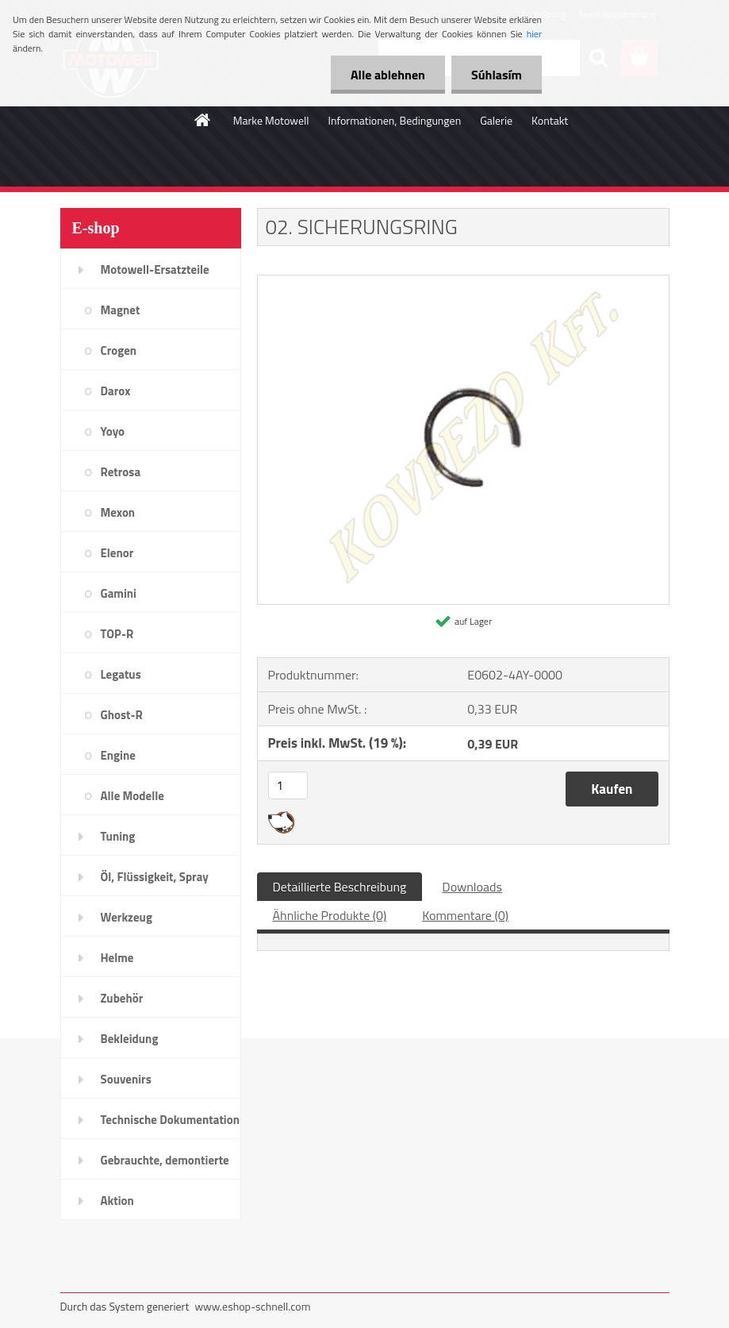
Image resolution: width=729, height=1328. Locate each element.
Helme (117, 958)
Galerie (496, 120)
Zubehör (122, 998)
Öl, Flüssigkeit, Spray (155, 877)
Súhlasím (496, 74)
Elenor (117, 553)
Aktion (117, 1200)
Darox (116, 391)
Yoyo (113, 431)
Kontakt (549, 120)
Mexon (118, 512)
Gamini (118, 593)
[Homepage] (203, 120)
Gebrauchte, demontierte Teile (165, 1165)
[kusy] (288, 785)
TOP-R (117, 634)
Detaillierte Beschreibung (340, 886)
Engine (118, 755)
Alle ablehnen (388, 74)
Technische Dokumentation (170, 1120)
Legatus (121, 674)
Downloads (472, 886)
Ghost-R (122, 715)
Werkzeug (126, 917)
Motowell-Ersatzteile (155, 269)
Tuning (118, 836)
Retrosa (121, 472)
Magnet (120, 310)
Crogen (119, 350)
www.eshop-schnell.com (252, 1306)
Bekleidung (130, 1039)
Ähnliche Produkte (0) (330, 915)
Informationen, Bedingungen (394, 120)
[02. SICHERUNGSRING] (463, 281)
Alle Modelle (132, 796)
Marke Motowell (271, 120)
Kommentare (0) (465, 915)
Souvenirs (126, 1079)
